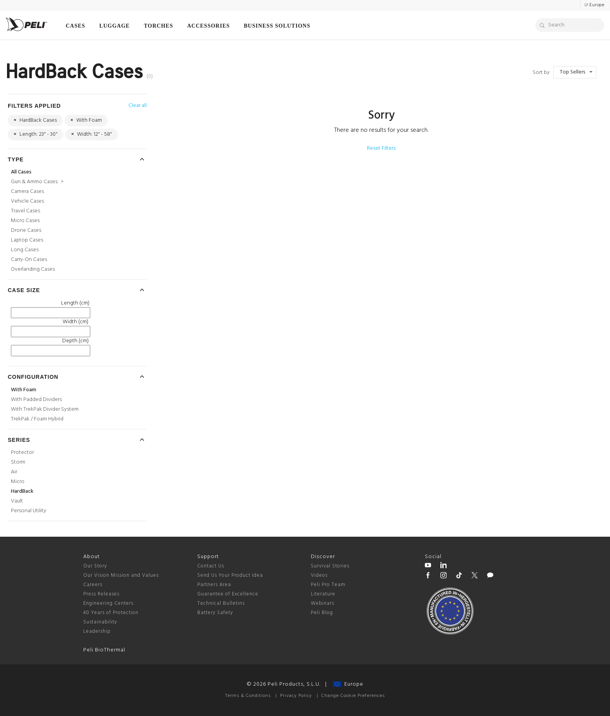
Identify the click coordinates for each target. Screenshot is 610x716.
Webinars (322, 603)
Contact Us (210, 566)
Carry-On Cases (29, 259)
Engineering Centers (108, 603)
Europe (348, 684)
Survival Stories (330, 566)
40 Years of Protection (110, 613)
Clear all (137, 105)
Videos (319, 575)
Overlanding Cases (33, 269)
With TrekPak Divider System (45, 409)
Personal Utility (28, 510)
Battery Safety (215, 613)
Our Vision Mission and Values (121, 575)
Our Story (95, 566)
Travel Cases (25, 211)
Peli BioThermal (104, 650)
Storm (18, 462)
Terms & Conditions (248, 696)
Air (14, 471)
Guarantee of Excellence (227, 594)
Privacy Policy (296, 696)
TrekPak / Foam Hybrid (37, 419)
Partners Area (214, 585)
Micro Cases (25, 220)
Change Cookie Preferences (353, 696)
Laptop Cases (27, 240)
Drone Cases (26, 230)
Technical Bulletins (221, 603)
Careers (92, 585)
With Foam (23, 389)
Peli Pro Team (328, 585)
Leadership (97, 631)
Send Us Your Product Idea (230, 575)
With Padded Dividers (36, 399)
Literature (323, 594)
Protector (22, 452)
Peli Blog (322, 613)
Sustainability (100, 622)
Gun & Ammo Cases (37, 181)
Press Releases (101, 594)
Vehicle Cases (27, 201)
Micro (18, 481)
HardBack (22, 491)
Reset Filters (381, 148)
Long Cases (25, 249)
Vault (17, 501)
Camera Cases (27, 191)
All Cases (21, 172)
